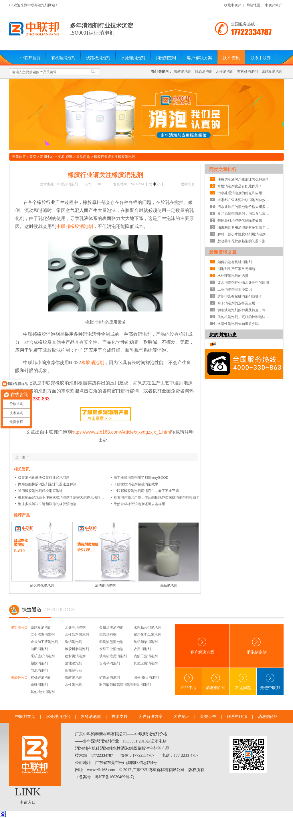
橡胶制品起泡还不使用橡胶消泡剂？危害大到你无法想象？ (61, 497)
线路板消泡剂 (98, 58)
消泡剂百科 (216, 682)
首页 (32, 157)
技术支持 (120, 716)
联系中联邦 (261, 58)
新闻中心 (47, 157)
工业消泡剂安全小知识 (234, 289)
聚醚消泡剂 (182, 72)
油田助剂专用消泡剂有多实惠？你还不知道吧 (244, 227)
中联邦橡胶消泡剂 (74, 226)
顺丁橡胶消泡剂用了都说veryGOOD (141, 478)
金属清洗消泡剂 (111, 628)
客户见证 (181, 716)
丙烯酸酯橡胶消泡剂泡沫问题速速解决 (47, 484)
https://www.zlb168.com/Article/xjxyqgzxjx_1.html (121, 432)
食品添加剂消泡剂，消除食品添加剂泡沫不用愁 (244, 214)
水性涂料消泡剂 (77, 635)
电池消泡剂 (39, 670)
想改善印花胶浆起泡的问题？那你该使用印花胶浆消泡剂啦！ (244, 241)
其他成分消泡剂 (43, 692)
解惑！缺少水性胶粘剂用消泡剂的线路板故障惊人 (244, 234)
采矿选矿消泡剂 (43, 656)
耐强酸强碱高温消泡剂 (116, 685)
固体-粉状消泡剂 (146, 678)
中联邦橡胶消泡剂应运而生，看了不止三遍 (146, 491)
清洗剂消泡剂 (105, 585)
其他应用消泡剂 (146, 663)
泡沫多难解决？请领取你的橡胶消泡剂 (47, 504)
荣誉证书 (208, 716)
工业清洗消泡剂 (43, 635)
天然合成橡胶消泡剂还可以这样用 (139, 504)
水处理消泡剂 (133, 58)
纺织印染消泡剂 (146, 642)
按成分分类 (19, 678)
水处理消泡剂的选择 (232, 276)
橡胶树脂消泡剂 (77, 649)
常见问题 (83, 157)
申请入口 (28, 802)
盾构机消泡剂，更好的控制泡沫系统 (244, 317)
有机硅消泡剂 (63, 58)
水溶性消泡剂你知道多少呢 (238, 324)
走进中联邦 (270, 682)
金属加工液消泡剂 (44, 642)
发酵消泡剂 (91, 716)
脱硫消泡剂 (203, 72)
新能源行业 (73, 670)
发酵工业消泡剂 (111, 649)
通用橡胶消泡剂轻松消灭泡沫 (40, 491)
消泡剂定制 (166, 58)
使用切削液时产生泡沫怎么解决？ (243, 179)
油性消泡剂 (73, 663)
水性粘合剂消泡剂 (147, 628)
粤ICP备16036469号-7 (113, 777)
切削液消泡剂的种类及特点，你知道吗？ (244, 310)
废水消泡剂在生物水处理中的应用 (243, 283)
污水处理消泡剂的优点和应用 (239, 193)
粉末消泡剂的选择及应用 (236, 303)
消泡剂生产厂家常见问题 (236, 269)
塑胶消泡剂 (39, 663)
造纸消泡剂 (73, 642)
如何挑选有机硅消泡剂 (234, 262)
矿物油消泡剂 (109, 678)
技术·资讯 (231, 58)
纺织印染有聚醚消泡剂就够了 (239, 296)
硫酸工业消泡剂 (146, 656)
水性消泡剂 (224, 72)
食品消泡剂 (168, 585)
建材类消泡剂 (75, 656)
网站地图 (253, 5)
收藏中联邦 (232, 5)
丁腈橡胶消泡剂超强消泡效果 (136, 484)
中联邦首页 (30, 58)
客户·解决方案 (199, 58)
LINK (28, 791)
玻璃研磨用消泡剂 (113, 656)
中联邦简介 (273, 5)
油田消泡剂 (39, 649)
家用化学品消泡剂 (147, 635)
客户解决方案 (202, 646)
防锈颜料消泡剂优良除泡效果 (239, 221)
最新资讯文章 (223, 252)
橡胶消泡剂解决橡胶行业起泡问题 (44, 478)
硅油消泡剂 (142, 685)
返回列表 (188, 184)
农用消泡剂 (142, 649)
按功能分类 (19, 628)
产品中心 (189, 682)
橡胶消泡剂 (92, 362)
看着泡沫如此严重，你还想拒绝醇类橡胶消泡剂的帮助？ (156, 497)
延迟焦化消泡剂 (42, 585)
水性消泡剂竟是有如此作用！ (239, 186)
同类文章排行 (223, 169)
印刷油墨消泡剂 (111, 642)
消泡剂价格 (268, 716)
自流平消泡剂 (109, 663)
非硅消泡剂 (39, 685)
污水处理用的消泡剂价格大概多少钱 (244, 207)
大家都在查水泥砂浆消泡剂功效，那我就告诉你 (244, 200)
